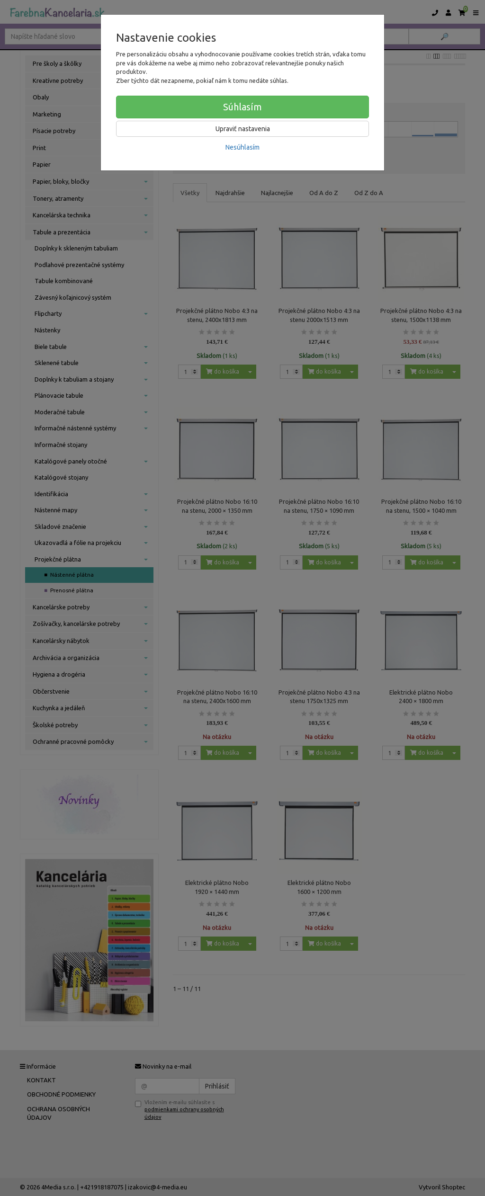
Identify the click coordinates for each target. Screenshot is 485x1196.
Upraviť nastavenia (243, 129)
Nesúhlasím (242, 147)
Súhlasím (242, 106)
